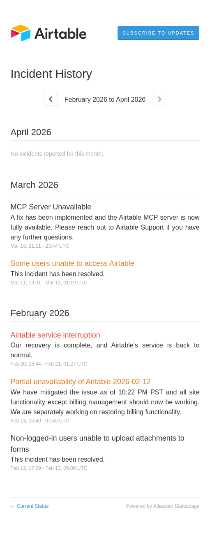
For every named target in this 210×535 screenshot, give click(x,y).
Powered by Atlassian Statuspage (163, 506)
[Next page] (159, 99)
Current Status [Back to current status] (30, 506)
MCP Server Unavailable (51, 207)
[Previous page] (51, 99)
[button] (159, 33)
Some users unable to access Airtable (72, 263)
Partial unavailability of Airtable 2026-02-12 (81, 382)
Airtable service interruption (55, 335)
